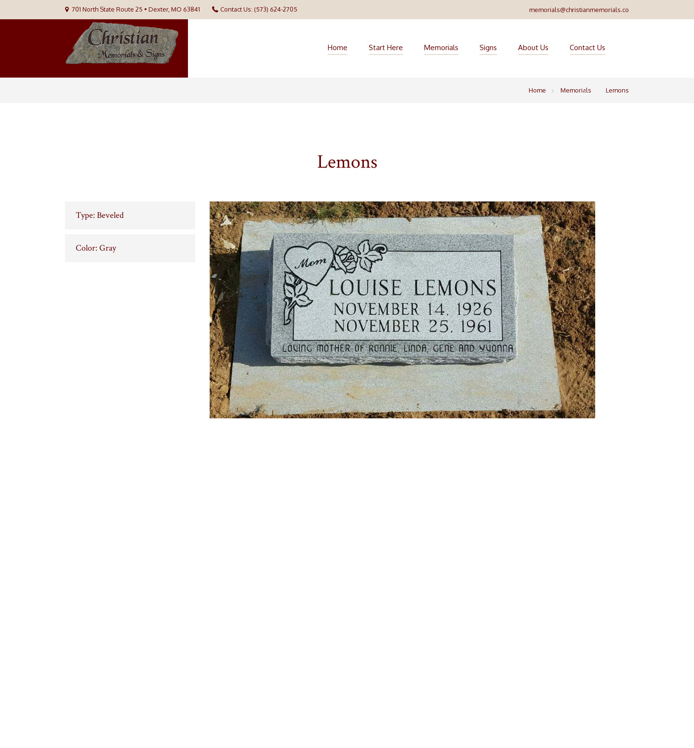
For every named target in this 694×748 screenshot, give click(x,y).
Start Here (386, 47)
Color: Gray (96, 248)
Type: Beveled (100, 215)
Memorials (441, 47)
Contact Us (587, 47)
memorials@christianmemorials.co (579, 9)
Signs (488, 47)
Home (337, 47)
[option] (419, 309)
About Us (533, 47)
